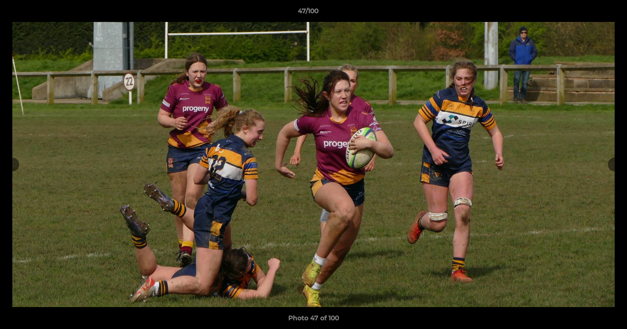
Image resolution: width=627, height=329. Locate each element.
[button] (588, 13)
